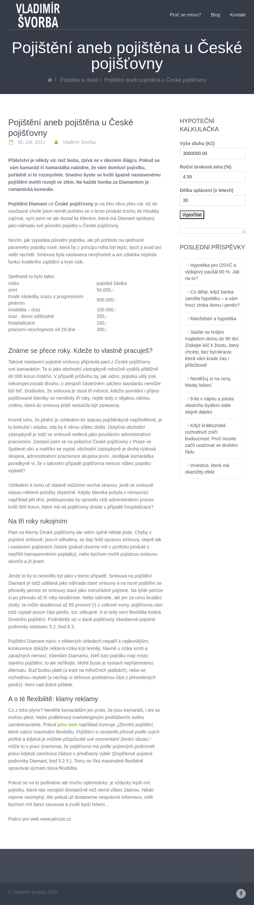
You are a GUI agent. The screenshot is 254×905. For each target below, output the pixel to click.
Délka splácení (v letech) (207, 190)
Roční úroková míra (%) (205, 167)
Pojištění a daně (79, 80)
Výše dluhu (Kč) (197, 143)
